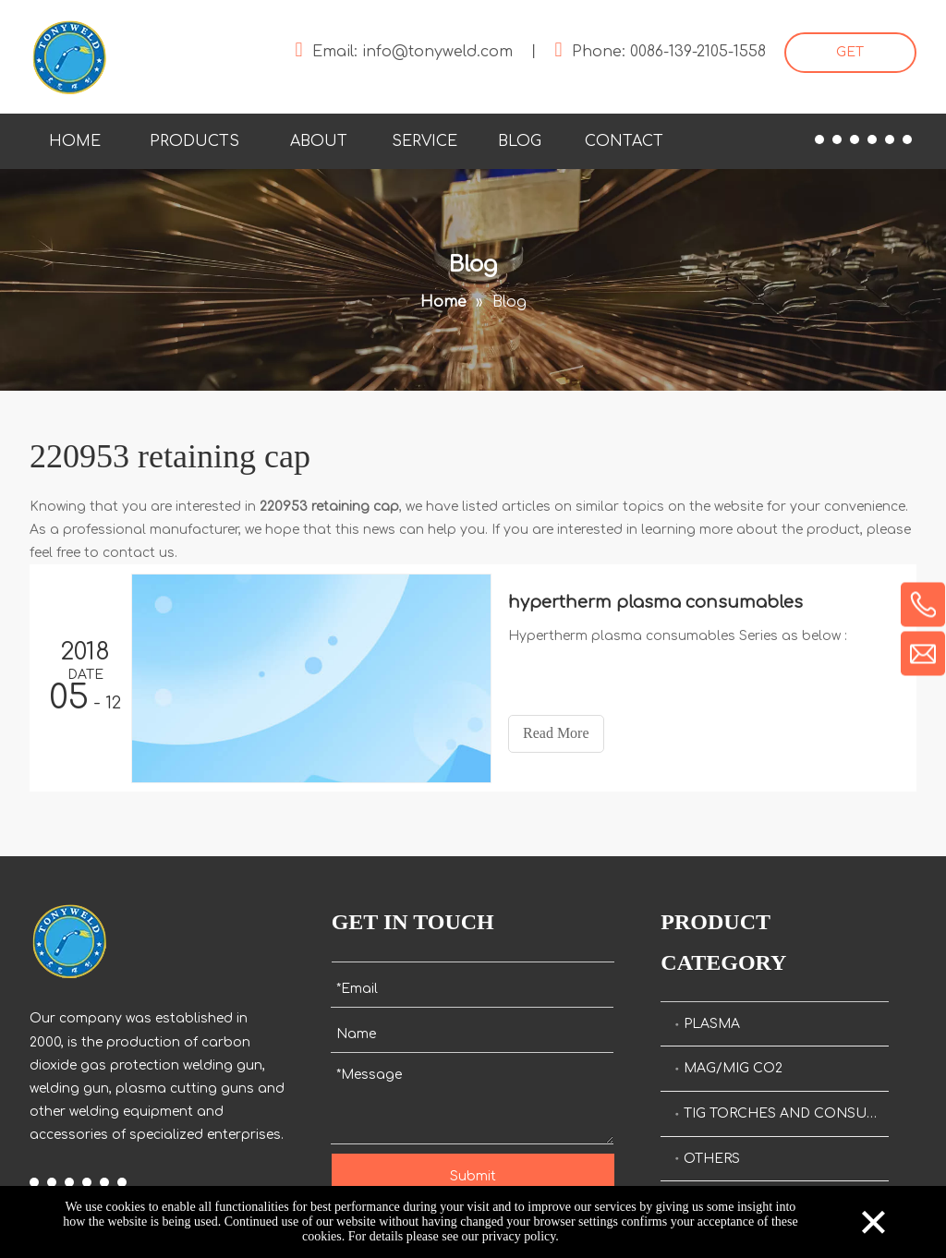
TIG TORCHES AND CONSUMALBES (786, 1113)
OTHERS (712, 1159)
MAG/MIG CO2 (733, 1068)
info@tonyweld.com (437, 51)
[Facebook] (819, 139)
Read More (556, 733)
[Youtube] (872, 139)
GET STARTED (850, 59)
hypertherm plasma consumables (655, 602)
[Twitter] (854, 139)
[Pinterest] (907, 139)
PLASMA (712, 1024)
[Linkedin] (837, 139)
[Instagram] (889, 139)
